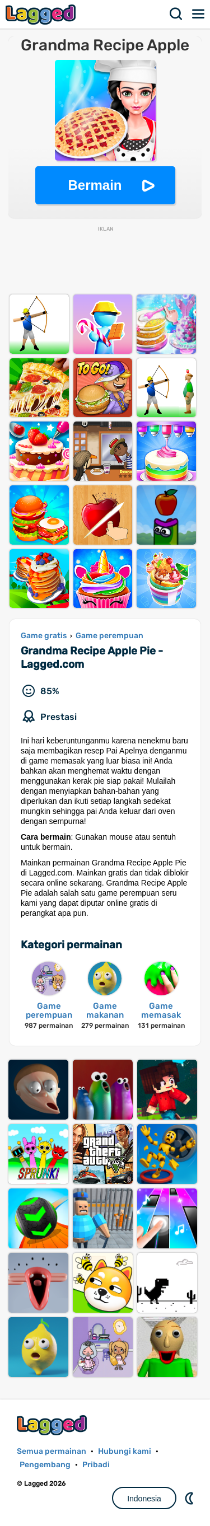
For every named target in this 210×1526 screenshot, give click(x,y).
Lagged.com (53, 1425)
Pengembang (45, 1464)
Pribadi (96, 1464)
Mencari (176, 14)
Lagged (42, 14)
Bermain (95, 185)
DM (190, 1498)
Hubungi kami (124, 1451)
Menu (199, 14)
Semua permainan (51, 1451)
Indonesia (144, 1498)
